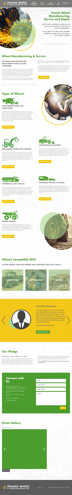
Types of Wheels (42, 4)
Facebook (39, 487)
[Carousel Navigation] (36, 320)
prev (5, 320)
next (67, 320)
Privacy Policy (67, 487)
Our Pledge (58, 4)
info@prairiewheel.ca (13, 400)
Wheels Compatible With (50, 4)
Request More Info (8, 127)
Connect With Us (65, 4)
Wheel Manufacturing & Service (33, 3)
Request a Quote (43, 77)
